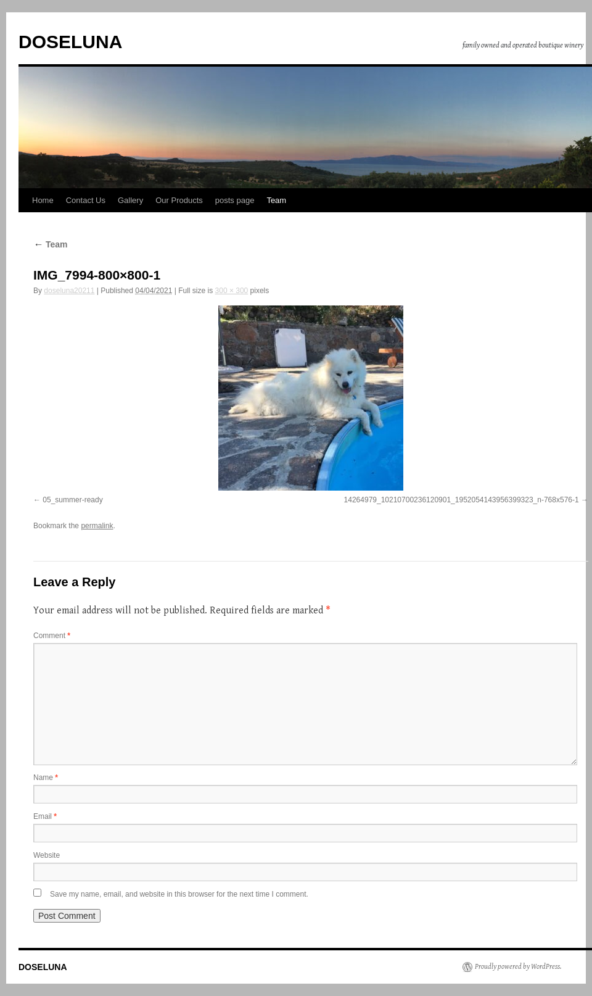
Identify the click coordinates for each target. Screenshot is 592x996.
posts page (235, 200)
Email (45, 816)
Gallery (130, 200)
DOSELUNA (70, 41)
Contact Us (85, 200)
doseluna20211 (69, 290)
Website (46, 855)
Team (276, 200)
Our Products (179, 200)
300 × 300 (232, 290)
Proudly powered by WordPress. (518, 967)
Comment (51, 635)
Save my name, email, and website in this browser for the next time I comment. (179, 894)
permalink (97, 525)
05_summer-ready (72, 500)
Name (45, 777)
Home (43, 200)
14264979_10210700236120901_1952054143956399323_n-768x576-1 (461, 500)
